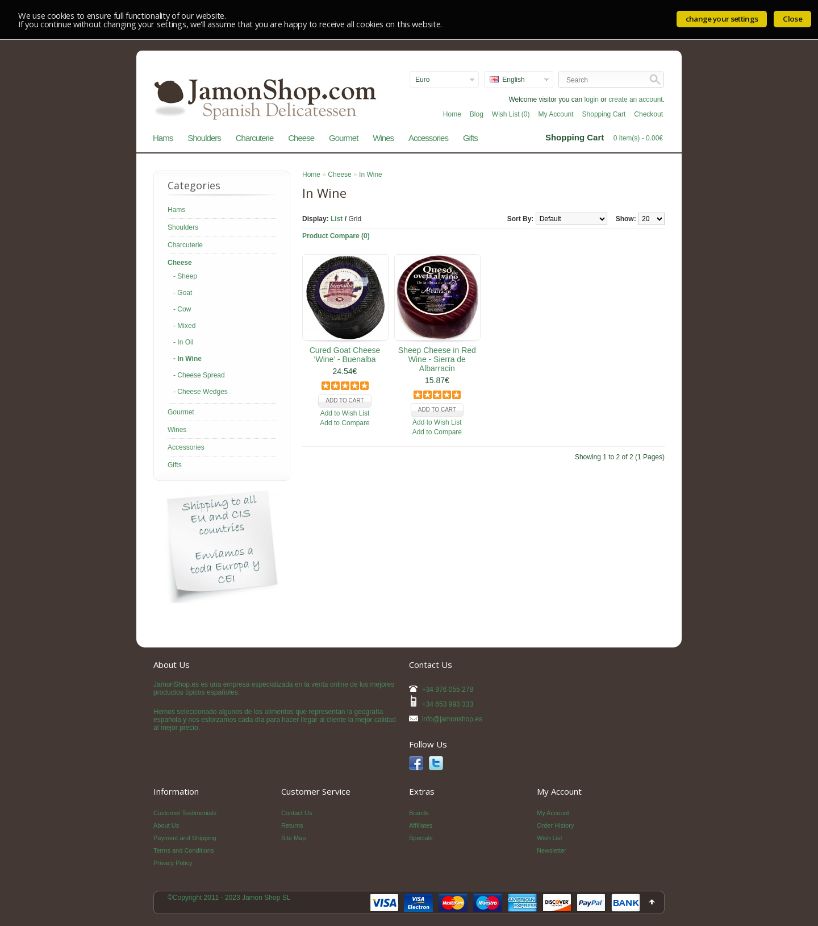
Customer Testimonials (184, 812)
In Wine (370, 174)
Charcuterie (255, 138)
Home (452, 114)
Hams (163, 138)
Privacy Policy (172, 862)
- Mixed (184, 326)
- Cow (182, 309)
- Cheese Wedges (200, 392)
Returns (292, 825)
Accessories (428, 138)
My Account (556, 114)
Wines (383, 138)
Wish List (549, 837)
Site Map (293, 837)
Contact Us (296, 812)
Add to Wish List (345, 413)
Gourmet (343, 138)
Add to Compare (344, 423)
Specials (421, 837)
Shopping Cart (604, 114)
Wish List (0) (511, 114)
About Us (166, 825)
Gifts (470, 138)
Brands (419, 812)
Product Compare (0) (336, 236)
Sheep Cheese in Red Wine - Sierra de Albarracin (437, 359)
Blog (476, 114)
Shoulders (204, 138)
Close (792, 19)
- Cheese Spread (199, 375)
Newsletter (551, 850)
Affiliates (420, 825)
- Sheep (185, 276)
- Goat (182, 293)
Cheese (301, 138)
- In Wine (187, 359)
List (337, 219)
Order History (555, 825)
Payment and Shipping (184, 837)
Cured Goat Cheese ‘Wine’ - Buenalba (345, 355)
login (592, 99)
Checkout (648, 114)
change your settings (722, 19)
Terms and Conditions (183, 850)
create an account (635, 99)
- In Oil (183, 342)
